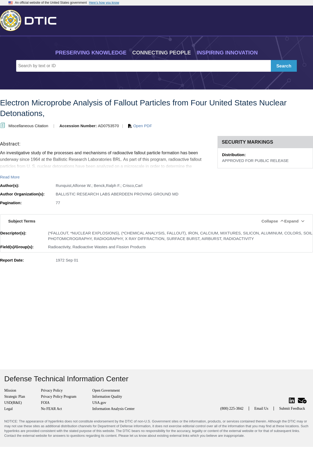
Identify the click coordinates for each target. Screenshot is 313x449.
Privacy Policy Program (58, 397)
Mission (10, 390)
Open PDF (140, 125)
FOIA (45, 403)
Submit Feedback (292, 408)
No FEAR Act (51, 409)
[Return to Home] (30, 19)
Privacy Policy (52, 390)
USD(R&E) (13, 403)
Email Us (261, 408)
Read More (10, 177)
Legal (8, 409)
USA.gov (99, 403)
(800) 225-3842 (232, 408)
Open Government (106, 390)
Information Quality (107, 397)
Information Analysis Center (113, 409)
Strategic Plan (14, 397)
